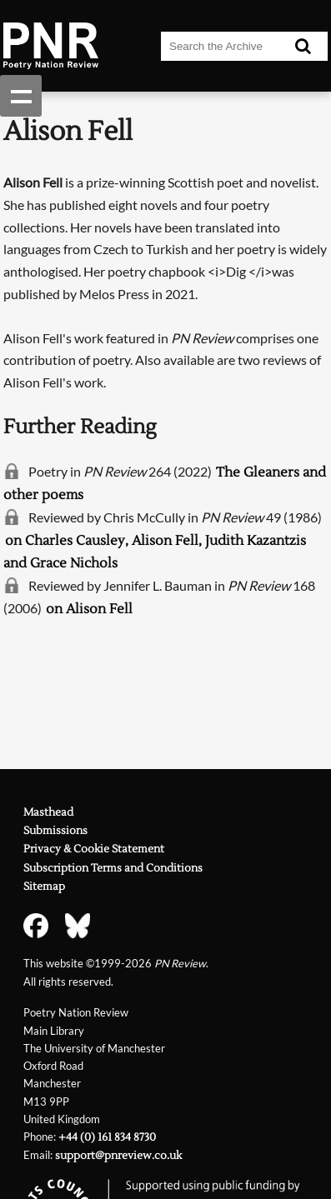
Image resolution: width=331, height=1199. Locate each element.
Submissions (55, 830)
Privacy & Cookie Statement (93, 849)
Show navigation (21, 96)
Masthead (48, 812)
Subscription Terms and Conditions (113, 868)
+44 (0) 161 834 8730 (107, 1137)
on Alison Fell (89, 609)
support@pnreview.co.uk (118, 1155)
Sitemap (44, 886)
